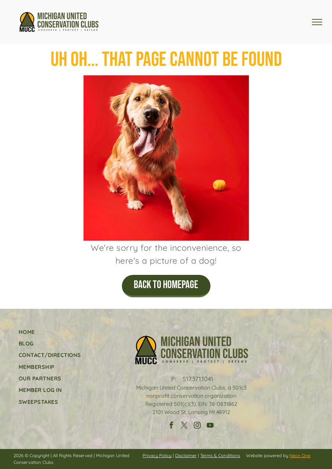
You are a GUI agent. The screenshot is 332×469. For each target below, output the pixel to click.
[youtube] (210, 426)
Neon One (300, 455)
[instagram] (197, 426)
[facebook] (171, 426)
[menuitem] (50, 331)
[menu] (317, 22)
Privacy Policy (157, 455)
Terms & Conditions (220, 455)
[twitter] (184, 426)
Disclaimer (186, 455)
